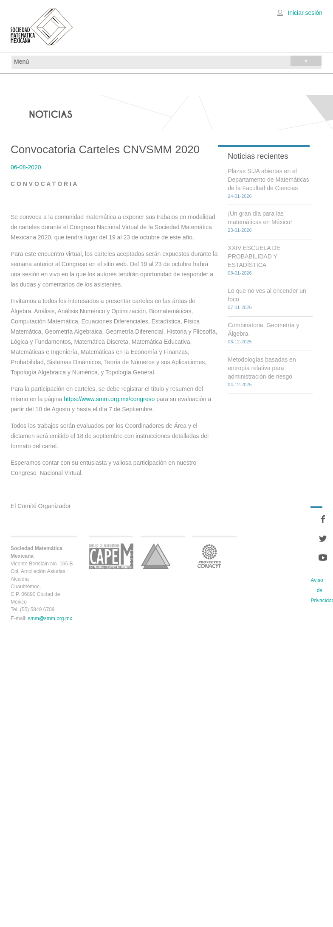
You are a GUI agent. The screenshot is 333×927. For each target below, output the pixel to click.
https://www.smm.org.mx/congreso (109, 399)
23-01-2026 (239, 230)
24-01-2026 (239, 196)
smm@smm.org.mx (50, 618)
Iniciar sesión (305, 12)
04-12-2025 (239, 384)
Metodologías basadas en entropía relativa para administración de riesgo (262, 368)
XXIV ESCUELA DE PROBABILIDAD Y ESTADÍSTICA (254, 256)
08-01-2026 (239, 272)
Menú (168, 61)
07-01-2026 (239, 307)
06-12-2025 (239, 341)
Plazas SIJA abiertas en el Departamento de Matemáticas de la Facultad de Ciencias (268, 179)
